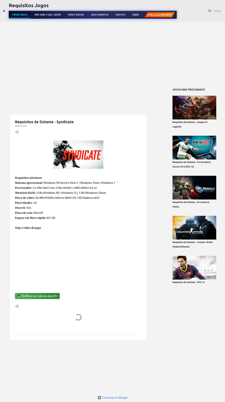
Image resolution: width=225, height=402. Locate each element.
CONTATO (120, 14)
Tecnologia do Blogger (113, 397)
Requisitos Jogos (29, 5)
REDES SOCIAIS (76, 14)
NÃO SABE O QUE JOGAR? (48, 14)
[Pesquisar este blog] (206, 11)
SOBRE (135, 14)
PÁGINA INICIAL (20, 14)
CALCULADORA (160, 14)
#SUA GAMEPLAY (100, 14)
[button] (17, 132)
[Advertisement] (78, 105)
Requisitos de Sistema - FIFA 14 (188, 282)
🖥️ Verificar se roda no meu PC (37, 296)
